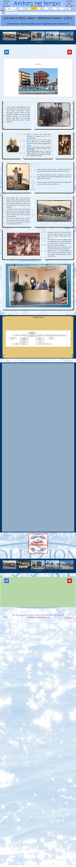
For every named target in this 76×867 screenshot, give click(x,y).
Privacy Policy (5, 617)
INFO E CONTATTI (58, 8)
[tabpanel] (38, 24)
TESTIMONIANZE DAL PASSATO (25, 8)
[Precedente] (5, 338)
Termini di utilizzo (68, 617)
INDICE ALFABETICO (17, 8)
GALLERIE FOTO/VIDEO (50, 8)
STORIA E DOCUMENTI (42, 8)
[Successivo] (70, 338)
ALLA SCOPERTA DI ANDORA (66, 8)
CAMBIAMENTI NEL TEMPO (34, 8)
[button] (35, 42)
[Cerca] (11, 10)
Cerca (2, 10)
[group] (38, 37)
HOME (9, 8)
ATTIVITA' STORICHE (14, 14)
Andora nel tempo (37, 3)
